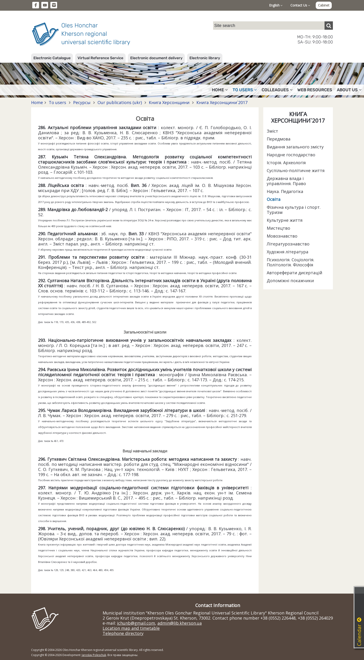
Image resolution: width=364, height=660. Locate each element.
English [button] (276, 5)
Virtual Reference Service (100, 58)
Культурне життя (284, 220)
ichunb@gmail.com (136, 623)
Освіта (273, 199)
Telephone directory (123, 633)
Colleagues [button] (277, 89)
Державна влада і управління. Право (286, 181)
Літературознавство (288, 243)
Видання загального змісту (295, 146)
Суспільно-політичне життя (296, 170)
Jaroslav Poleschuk (94, 655)
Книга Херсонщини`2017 (221, 102)
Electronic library (204, 58)
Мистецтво (278, 228)
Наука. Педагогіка (285, 191)
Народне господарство (291, 154)
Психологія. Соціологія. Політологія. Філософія (290, 262)
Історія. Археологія (286, 162)
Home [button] (220, 89)
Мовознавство (282, 236)
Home (37, 102)
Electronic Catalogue (52, 58)
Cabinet (323, 5)
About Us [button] (349, 89)
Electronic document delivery (156, 58)
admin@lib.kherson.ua (179, 623)
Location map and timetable (131, 628)
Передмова (278, 138)
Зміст (272, 131)
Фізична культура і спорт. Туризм (294, 210)
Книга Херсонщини (169, 102)
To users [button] (245, 89)
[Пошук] (329, 25)
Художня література (287, 251)
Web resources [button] (314, 89)
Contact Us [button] (300, 5)
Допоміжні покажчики (290, 280)
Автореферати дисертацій (294, 272)
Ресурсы (82, 102)
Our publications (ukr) (119, 102)
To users (57, 102)
